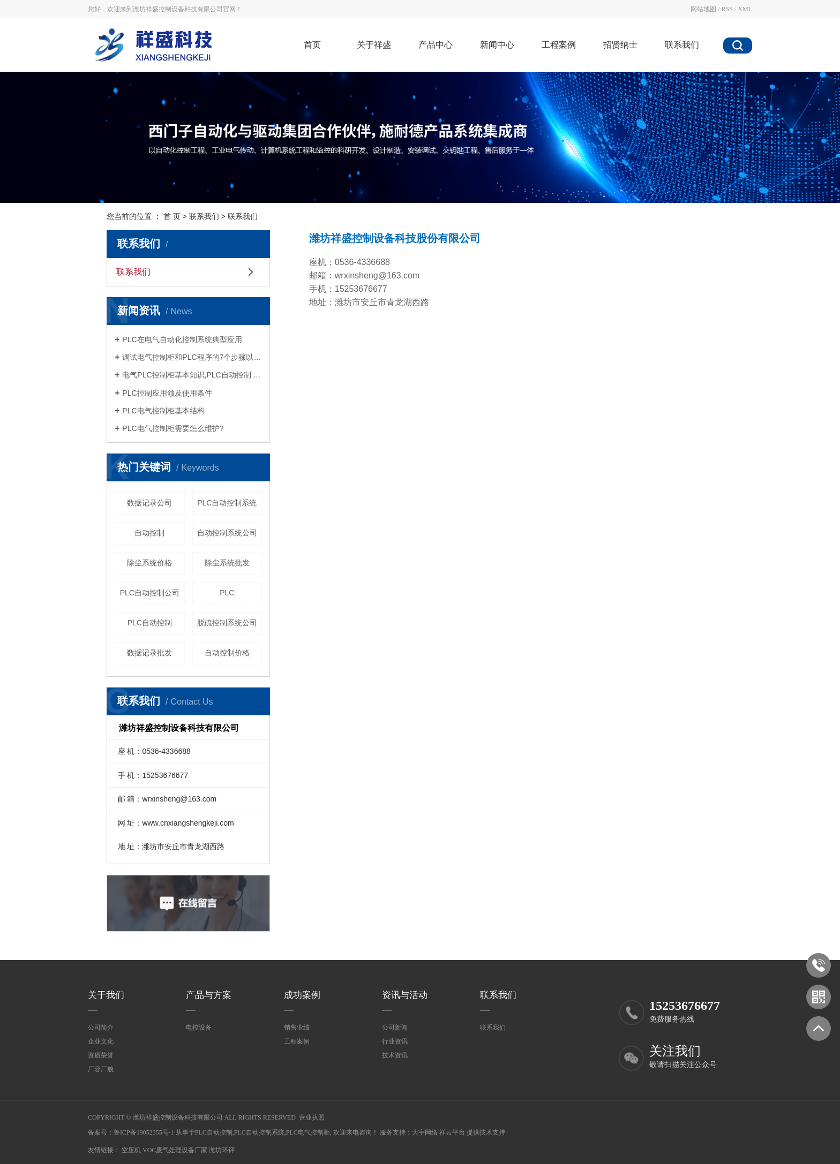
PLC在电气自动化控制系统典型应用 (182, 339)
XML (745, 9)
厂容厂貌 (101, 1069)
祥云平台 (452, 1132)
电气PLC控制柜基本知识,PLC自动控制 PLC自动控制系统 (192, 375)
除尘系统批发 (227, 562)
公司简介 (101, 1027)
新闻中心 (497, 44)
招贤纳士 (620, 44)
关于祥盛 (374, 44)
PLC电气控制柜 (308, 1132)
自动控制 (149, 532)
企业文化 (101, 1041)
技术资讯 (395, 1055)
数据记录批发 (149, 652)
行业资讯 (395, 1041)
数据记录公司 (149, 502)
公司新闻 (395, 1027)
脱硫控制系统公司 (227, 622)
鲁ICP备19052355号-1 (144, 1132)
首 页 (172, 216)
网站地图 (703, 9)
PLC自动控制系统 (227, 502)
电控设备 (199, 1027)
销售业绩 (297, 1027)
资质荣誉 (101, 1055)
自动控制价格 (227, 652)
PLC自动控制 (150, 622)
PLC (227, 592)
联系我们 (682, 44)
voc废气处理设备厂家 (175, 1150)
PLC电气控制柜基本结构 (163, 410)
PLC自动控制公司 (149, 592)
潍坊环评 (222, 1150)
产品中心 (435, 44)
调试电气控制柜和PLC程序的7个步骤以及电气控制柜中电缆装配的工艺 (192, 357)
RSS (727, 9)
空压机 (132, 1150)
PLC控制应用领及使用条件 (167, 393)
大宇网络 (425, 1132)
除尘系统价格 (149, 562)
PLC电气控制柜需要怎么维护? (172, 428)
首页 (312, 44)
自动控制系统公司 (227, 532)
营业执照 (312, 1117)
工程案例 (559, 44)
